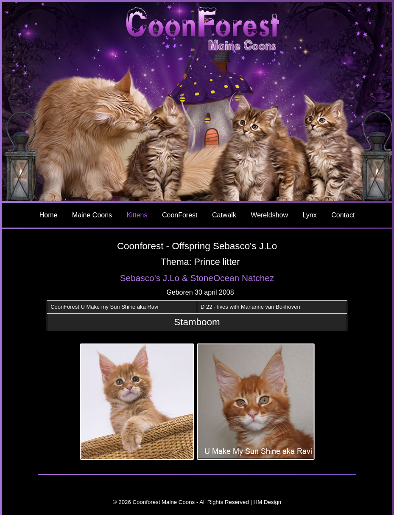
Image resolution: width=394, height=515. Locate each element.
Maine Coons (92, 215)
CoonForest (180, 215)
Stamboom (197, 322)
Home (48, 215)
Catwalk (224, 215)
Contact (343, 215)
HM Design (268, 502)
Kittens (137, 215)
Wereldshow (269, 215)
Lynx (310, 215)
